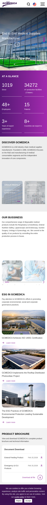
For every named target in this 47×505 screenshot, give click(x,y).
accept (28, 501)
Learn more (11, 44)
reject (18, 501)
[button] (44, 39)
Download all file (32, 477)
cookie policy (19, 497)
